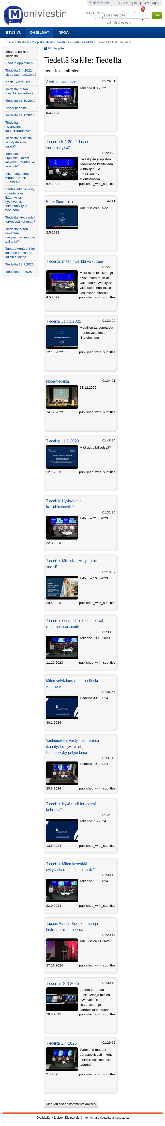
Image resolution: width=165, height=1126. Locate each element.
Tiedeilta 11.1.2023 (62, 441)
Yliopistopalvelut (43, 42)
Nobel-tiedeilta (57, 381)
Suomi (105, 2)
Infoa (63, 32)
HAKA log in (128, 3)
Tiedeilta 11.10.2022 (63, 321)
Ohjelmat (39, 32)
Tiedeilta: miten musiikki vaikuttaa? (74, 261)
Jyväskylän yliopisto (50, 1117)
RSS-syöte (54, 48)
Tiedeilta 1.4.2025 (61, 1043)
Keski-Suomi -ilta (59, 201)
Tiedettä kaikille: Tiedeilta (17, 54)
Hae (102, 11)
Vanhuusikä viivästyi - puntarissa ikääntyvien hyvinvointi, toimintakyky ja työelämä (72, 746)
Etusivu (13, 32)
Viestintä (63, 42)
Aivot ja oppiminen (61, 82)
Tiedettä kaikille (82, 42)
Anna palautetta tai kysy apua (109, 1117)
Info (85, 1117)
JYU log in (152, 3)
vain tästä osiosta (119, 22)
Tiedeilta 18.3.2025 (62, 983)
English (94, 2)
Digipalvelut (72, 1117)
